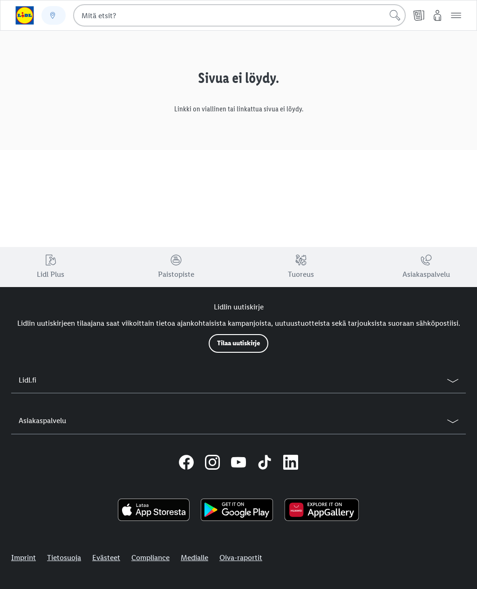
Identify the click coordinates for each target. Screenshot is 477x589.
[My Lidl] (437, 15)
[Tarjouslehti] (418, 15)
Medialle (194, 557)
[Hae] (395, 15)
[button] (456, 15)
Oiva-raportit (240, 557)
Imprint (23, 557)
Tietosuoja (64, 557)
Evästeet (106, 557)
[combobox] (239, 15)
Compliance (150, 557)
